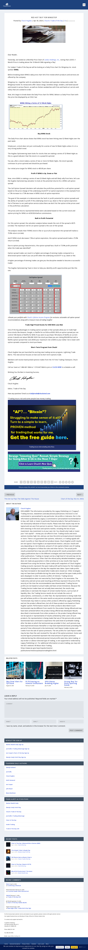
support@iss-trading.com (14, 936)
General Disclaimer (15, 944)
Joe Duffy (9, 772)
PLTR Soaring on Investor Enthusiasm (34, 682)
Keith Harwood (10, 780)
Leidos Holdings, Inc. (51, 60)
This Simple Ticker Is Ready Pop (20, 850)
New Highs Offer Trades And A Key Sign (19, 908)
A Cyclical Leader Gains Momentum (18, 891)
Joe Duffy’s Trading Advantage (15, 816)
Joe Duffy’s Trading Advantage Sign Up (17, 749)
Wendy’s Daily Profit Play (13, 807)
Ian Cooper (9, 784)
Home (6, 944)
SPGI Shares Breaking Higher (52, 682)
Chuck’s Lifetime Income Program (38, 317)
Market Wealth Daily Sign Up (14, 744)
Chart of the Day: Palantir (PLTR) (21, 864)
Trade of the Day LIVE (12, 829)
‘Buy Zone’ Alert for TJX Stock (14, 682)
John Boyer (9, 789)
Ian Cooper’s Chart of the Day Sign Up (17, 753)
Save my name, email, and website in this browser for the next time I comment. (36, 726)
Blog (47, 944)
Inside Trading (10, 824)
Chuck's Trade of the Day (53, 21)
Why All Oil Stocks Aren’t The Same (21, 871)
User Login (41, 944)
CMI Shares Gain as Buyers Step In (21, 857)
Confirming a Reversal (14, 885)
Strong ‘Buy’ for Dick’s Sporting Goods (71, 683)
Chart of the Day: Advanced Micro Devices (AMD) (25, 843)
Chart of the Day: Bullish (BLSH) (17, 902)
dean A (8, 884)
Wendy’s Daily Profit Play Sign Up (16, 757)
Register (34, 944)
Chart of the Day (11, 820)
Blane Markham (11, 793)
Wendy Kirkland (10, 767)
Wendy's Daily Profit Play (24, 852)
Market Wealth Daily (12, 803)
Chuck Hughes (26, 21)
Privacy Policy (26, 944)
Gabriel (8, 895)
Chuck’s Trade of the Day (13, 811)
